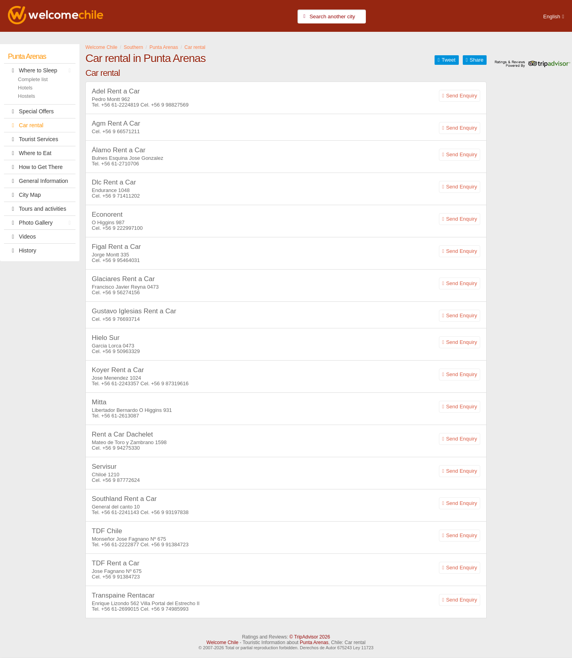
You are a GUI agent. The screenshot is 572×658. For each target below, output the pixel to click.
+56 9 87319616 (169, 383)
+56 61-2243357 (120, 383)
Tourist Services (33, 139)
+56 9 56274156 (121, 292)
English (551, 16)
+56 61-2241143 (121, 512)
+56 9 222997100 (122, 228)
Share (476, 60)
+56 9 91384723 (169, 544)
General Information (38, 181)
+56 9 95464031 (121, 260)
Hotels (25, 88)
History (22, 250)
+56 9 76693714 (121, 319)
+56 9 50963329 (121, 351)
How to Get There (35, 167)
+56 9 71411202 (121, 196)
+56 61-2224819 (120, 105)
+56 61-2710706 (120, 164)
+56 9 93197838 (169, 512)
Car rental (25, 125)
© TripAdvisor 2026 (310, 637)
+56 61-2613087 (120, 416)
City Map (24, 194)
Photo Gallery (41, 222)
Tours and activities (37, 208)
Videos (22, 236)
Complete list (33, 79)
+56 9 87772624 (121, 480)
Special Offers (31, 111)
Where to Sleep (41, 70)
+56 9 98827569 (169, 105)
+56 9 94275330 (121, 448)
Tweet (449, 60)
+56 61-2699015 (120, 609)
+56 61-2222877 (120, 544)
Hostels (26, 96)
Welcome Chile (222, 642)
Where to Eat (29, 153)
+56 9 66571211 (121, 131)
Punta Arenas (27, 56)
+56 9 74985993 (169, 609)
